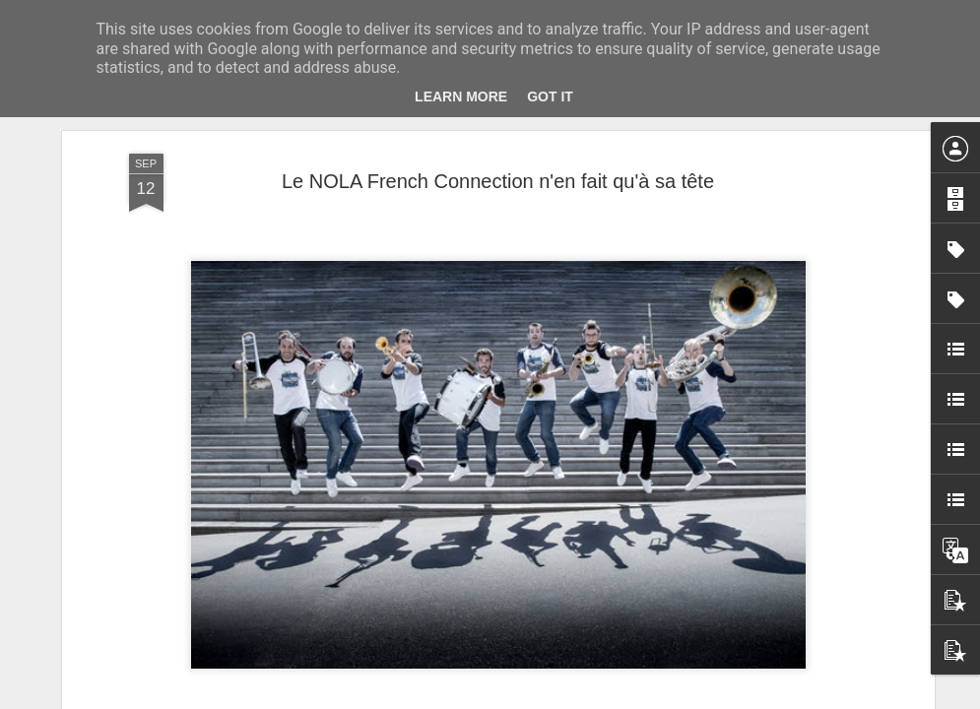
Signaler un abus (626, 698)
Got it (550, 96)
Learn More (461, 96)
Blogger (561, 698)
